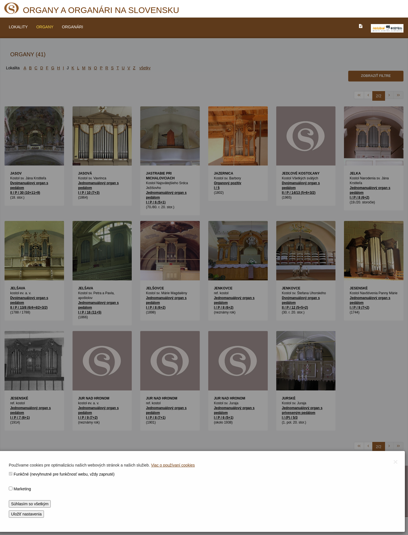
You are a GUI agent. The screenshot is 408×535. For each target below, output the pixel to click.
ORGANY (45, 27)
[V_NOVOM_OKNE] (387, 28)
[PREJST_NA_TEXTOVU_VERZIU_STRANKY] (361, 26)
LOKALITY (18, 27)
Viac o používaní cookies (173, 465)
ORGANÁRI (72, 27)
